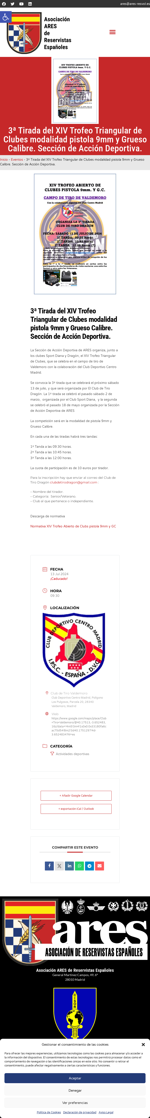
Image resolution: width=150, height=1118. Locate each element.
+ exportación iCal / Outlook (76, 808)
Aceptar (75, 1078)
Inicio (4, 160)
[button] (6, 17)
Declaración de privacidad (79, 1112)
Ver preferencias (75, 1103)
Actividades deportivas (69, 754)
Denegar (75, 1091)
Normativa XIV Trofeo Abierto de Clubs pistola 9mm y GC (73, 526)
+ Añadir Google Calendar (76, 795)
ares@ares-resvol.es (135, 4)
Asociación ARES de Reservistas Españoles (75, 970)
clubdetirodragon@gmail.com (73, 482)
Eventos (17, 160)
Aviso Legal (106, 1112)
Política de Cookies (49, 1112)
